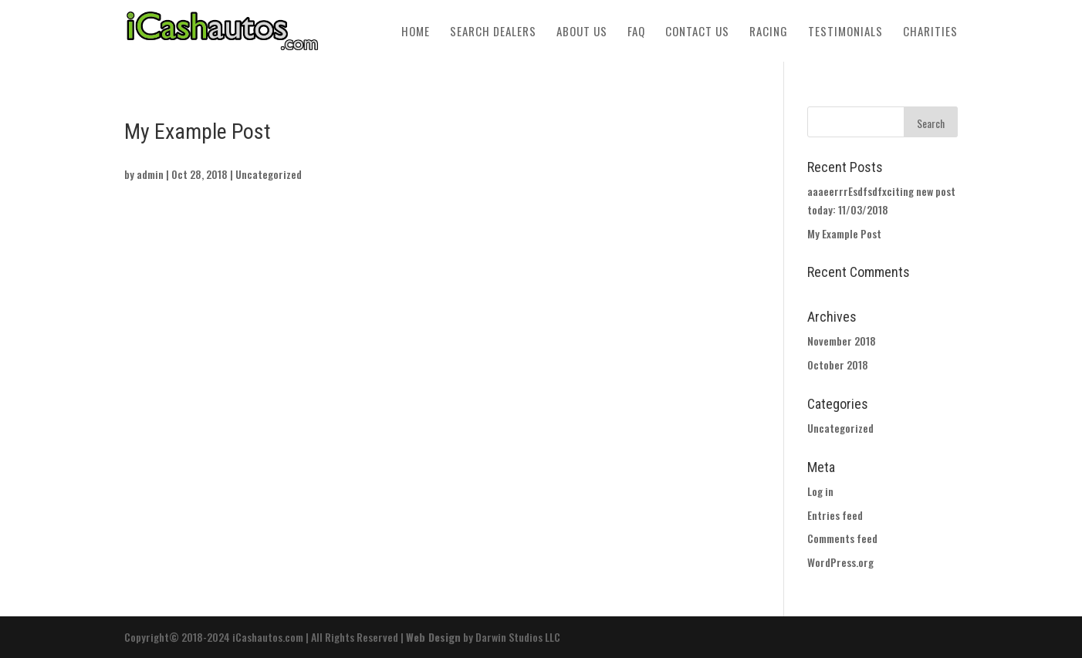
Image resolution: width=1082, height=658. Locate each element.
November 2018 (841, 340)
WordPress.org (840, 562)
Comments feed (842, 538)
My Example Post (844, 233)
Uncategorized (268, 174)
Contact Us (697, 32)
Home (415, 32)
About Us (581, 32)
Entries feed (835, 515)
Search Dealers (493, 32)
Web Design (433, 637)
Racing (768, 32)
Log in (820, 491)
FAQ (636, 32)
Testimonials (845, 32)
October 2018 (837, 364)
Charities (930, 32)
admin (150, 174)
